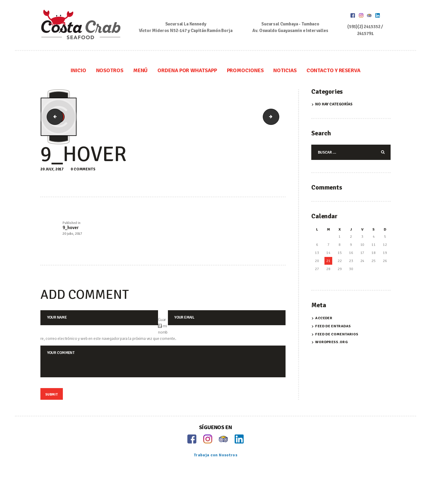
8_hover (53, 116)
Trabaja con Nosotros (216, 461)
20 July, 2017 (51, 169)
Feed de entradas (332, 327)
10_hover (277, 116)
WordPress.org (331, 342)
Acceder (324, 319)
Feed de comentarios (336, 334)
